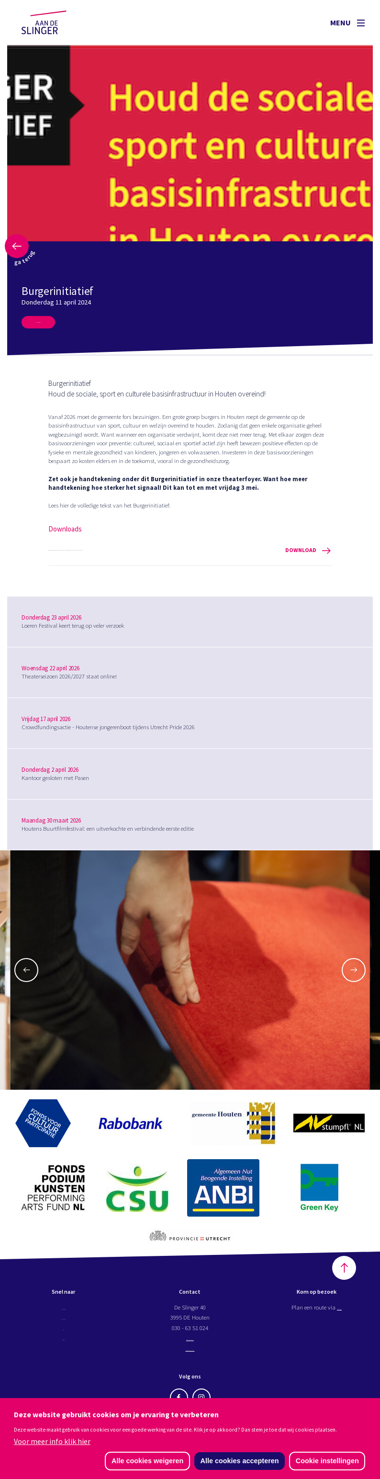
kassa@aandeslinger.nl (190, 1355)
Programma (63, 1314)
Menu (347, 22)
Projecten (63, 1324)
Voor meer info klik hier (52, 1440)
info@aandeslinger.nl (189, 1344)
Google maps (339, 1314)
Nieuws (63, 1344)
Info (63, 1334)
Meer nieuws (51, 325)
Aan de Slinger (53, 22)
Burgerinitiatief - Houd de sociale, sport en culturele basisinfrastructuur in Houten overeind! (190, 557)
